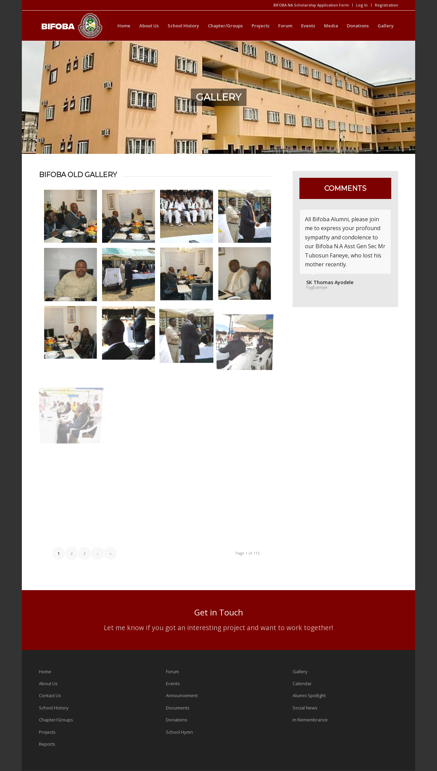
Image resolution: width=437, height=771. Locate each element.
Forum (172, 671)
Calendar (302, 683)
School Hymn (179, 732)
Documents (177, 708)
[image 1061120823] (189, 277)
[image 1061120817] (131, 335)
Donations (176, 720)
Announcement (182, 695)
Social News (305, 708)
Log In (362, 5)
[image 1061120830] (247, 219)
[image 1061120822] (247, 277)
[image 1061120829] (73, 277)
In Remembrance (310, 720)
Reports (47, 744)
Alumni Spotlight (309, 695)
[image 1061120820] (73, 335)
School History (54, 708)
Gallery (300, 671)
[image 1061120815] (189, 335)
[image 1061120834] (73, 219)
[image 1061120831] (189, 219)
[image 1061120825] (131, 277)
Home (45, 671)
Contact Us (50, 695)
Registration (386, 5)
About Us (48, 683)
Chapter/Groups (56, 720)
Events (173, 683)
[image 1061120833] (131, 219)
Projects (47, 732)
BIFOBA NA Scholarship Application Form (311, 5)
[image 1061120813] (247, 335)
